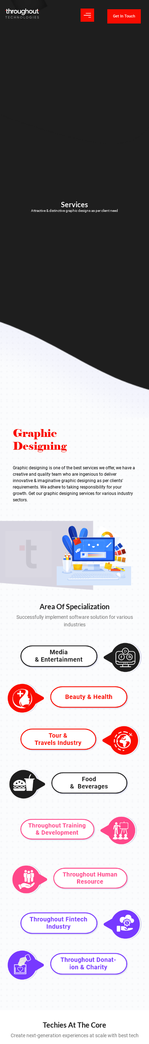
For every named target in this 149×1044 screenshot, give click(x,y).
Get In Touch (124, 16)
